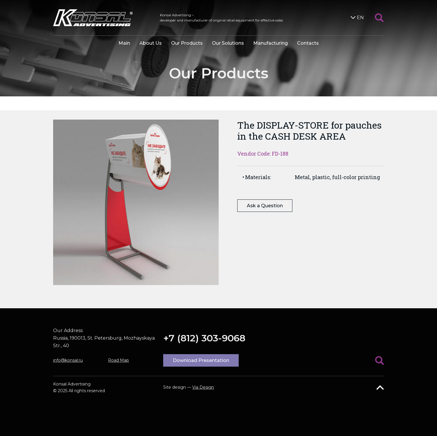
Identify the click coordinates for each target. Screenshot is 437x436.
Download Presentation (201, 360)
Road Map (118, 360)
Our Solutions (228, 43)
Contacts (308, 43)
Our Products (187, 43)
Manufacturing (270, 43)
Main (124, 43)
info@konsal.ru (68, 360)
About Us (150, 43)
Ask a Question (265, 205)
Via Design (203, 387)
